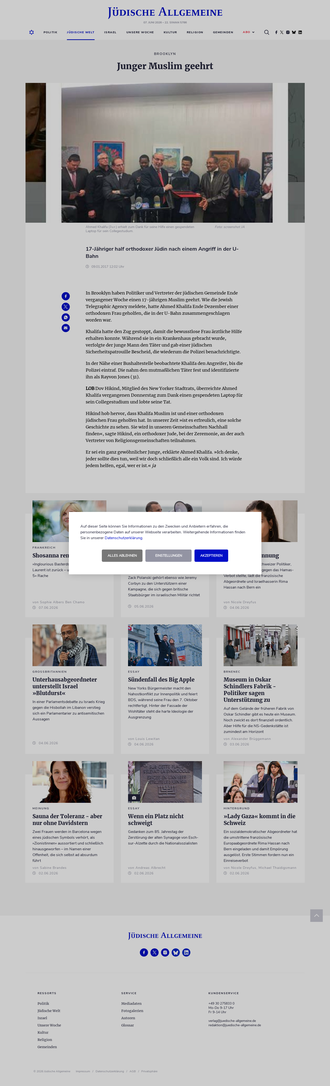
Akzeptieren (211, 555)
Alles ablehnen (122, 555)
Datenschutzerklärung (123, 538)
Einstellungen (168, 555)
